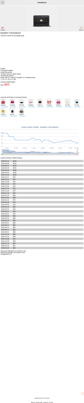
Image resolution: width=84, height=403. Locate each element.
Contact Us (45, 402)
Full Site (51, 402)
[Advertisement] (42, 52)
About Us (33, 402)
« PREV (2, 28)
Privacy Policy (39, 402)
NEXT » (81, 28)
